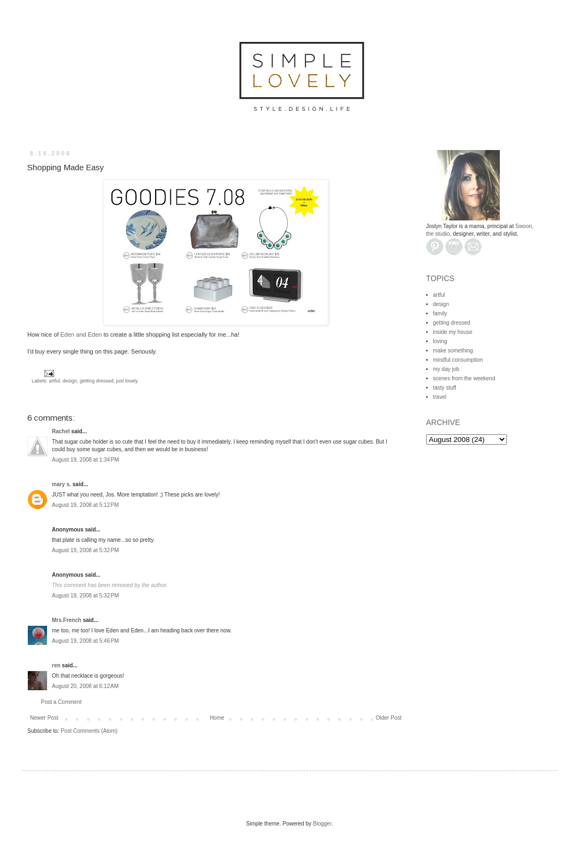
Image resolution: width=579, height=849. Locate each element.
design (70, 381)
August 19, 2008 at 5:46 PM (85, 641)
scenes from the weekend (464, 378)
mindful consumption (458, 360)
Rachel (61, 431)
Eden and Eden (81, 334)
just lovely (127, 381)
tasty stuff (445, 388)
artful (54, 381)
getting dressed (97, 381)
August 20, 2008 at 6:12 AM (85, 686)
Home (217, 718)
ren (56, 665)
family (440, 313)
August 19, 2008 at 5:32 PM (85, 550)
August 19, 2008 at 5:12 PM (85, 505)
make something (453, 351)
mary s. (61, 484)
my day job (446, 369)
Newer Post (44, 718)
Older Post (388, 718)
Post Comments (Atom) (89, 731)
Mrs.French (66, 620)
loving (440, 341)
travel (439, 397)
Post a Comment (61, 702)
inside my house (452, 332)
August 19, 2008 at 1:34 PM (85, 460)
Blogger (322, 824)
